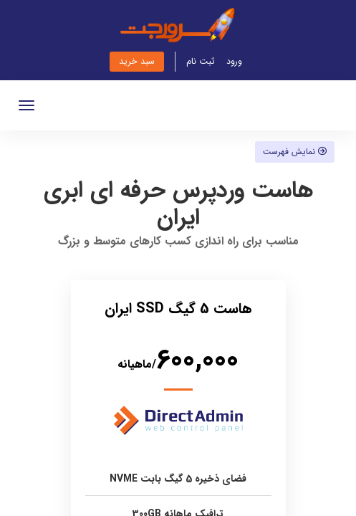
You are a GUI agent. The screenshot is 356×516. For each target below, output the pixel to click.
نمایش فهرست (295, 151)
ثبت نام (200, 61)
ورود (234, 61)
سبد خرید (137, 61)
